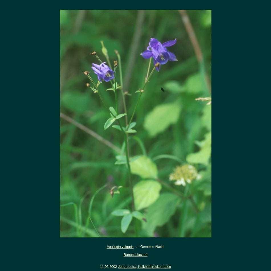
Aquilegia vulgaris (120, 247)
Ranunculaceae (135, 255)
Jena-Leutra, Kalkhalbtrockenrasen (144, 267)
